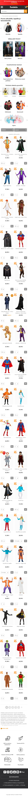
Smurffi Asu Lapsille (7, 563)
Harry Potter (8, 58)
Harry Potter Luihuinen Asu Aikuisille (21, 155)
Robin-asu (21, 689)
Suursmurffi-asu (7, 532)
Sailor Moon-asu (7, 437)
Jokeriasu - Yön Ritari (20, 185)
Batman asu (7, 280)
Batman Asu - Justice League (7, 248)
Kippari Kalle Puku (7, 185)
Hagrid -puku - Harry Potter (21, 217)
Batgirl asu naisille (21, 626)
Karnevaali (20, 112)
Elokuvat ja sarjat (20, 79)
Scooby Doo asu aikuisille (7, 689)
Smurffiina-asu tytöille (21, 532)
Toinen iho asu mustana (7, 626)
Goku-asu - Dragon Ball (21, 563)
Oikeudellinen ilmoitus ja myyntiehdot (14, 782)
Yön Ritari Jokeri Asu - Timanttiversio (7, 658)
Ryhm (14, 125)
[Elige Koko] (3, 163)
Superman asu (7, 374)
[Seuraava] (21, 707)
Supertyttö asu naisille (21, 657)
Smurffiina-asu (21, 406)
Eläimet (6, 96)
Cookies (17, 785)
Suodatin (4, 129)
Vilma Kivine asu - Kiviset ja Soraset (7, 218)
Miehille (8, 34)
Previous (1, 28)
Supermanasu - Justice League (21, 438)
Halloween (8, 112)
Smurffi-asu (20, 500)
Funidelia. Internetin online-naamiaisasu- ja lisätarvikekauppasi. (13, 7)
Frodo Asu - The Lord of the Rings (21, 469)
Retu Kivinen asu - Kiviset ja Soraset (7, 155)
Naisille (20, 34)
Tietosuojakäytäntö (9, 785)
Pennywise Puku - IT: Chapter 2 (7, 469)
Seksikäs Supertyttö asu (21, 248)
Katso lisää (5, 728)
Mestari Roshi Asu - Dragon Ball (7, 595)
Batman (20, 58)
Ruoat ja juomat (22, 96)
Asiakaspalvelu (14, 777)
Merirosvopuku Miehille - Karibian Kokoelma (20, 280)
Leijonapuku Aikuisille (7, 343)
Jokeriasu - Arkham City (21, 343)
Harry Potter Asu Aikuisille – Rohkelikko (21, 375)
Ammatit (14, 96)
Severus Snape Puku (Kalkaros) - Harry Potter (20, 312)
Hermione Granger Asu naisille (7, 501)
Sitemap (23, 785)
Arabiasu (21, 595)
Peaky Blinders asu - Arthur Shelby (7, 312)
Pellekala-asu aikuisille (7, 406)
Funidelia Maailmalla (14, 780)
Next (27, 28)
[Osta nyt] (12, 163)
